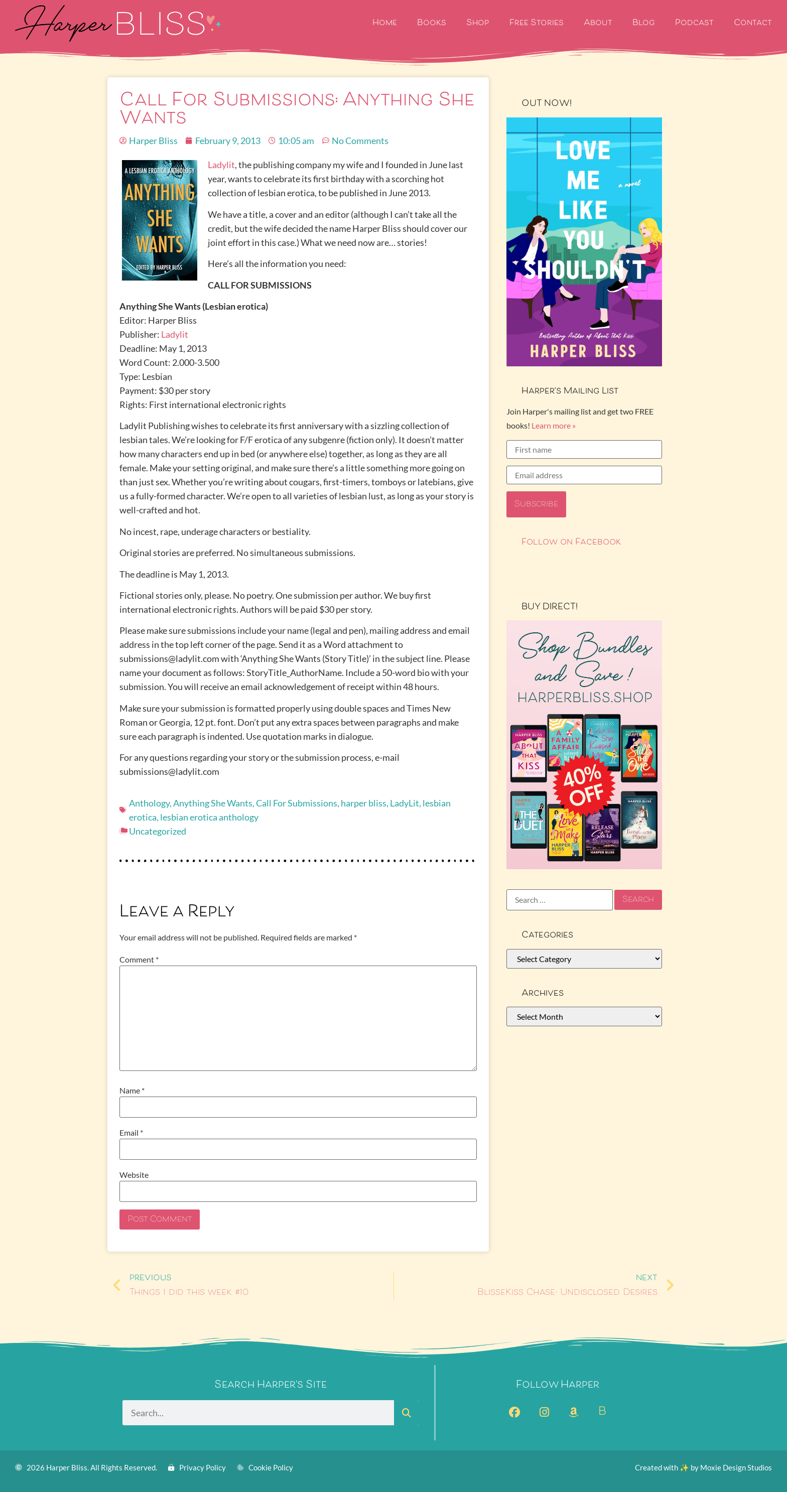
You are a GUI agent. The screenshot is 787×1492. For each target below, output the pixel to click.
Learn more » (554, 425)
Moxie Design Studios (736, 1467)
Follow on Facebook (571, 542)
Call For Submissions (296, 802)
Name (132, 1091)
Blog (643, 23)
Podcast (694, 23)
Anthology (149, 802)
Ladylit (221, 164)
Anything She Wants (212, 802)
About (598, 23)
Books (431, 23)
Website (134, 1175)
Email (131, 1133)
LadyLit (404, 802)
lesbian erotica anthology (209, 817)
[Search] (406, 1412)
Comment (139, 960)
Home (384, 23)
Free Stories (536, 23)
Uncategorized (157, 831)
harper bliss (363, 802)
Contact (753, 23)
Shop (477, 23)
